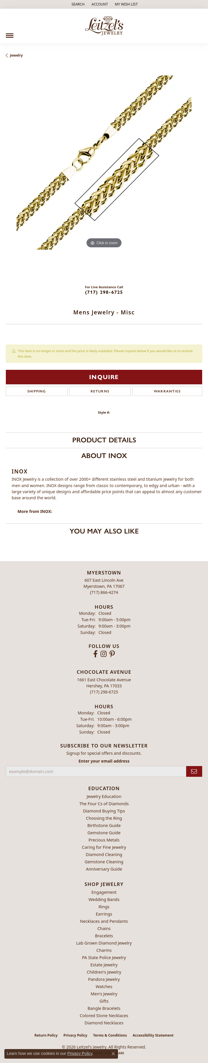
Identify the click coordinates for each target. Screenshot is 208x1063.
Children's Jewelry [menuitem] (104, 972)
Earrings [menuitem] (104, 914)
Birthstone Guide (104, 825)
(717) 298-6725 (104, 292)
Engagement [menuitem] (104, 892)
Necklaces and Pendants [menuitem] (104, 921)
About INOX (104, 455)
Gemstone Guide (104, 832)
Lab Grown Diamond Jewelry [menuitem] (104, 943)
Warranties (167, 391)
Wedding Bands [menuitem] (104, 899)
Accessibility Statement (153, 1035)
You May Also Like (104, 531)
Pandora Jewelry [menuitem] (104, 979)
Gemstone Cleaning (104, 861)
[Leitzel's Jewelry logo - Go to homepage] (104, 26)
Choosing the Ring (104, 818)
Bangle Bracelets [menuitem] (104, 1008)
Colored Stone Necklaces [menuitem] (104, 1015)
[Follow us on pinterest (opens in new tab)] (112, 654)
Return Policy (46, 1035)
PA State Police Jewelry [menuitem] (104, 957)
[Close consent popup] (113, 1053)
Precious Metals (104, 840)
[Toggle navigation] (9, 33)
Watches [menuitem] (104, 986)
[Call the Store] (104, 592)
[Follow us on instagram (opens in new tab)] (104, 654)
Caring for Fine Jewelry (104, 847)
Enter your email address (103, 761)
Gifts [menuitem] (103, 1001)
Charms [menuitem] (104, 950)
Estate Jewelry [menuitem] (103, 964)
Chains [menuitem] (104, 928)
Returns (100, 391)
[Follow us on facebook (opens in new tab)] (95, 654)
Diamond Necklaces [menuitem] (103, 1023)
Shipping (36, 391)
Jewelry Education (104, 796)
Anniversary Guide (104, 869)
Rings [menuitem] (103, 906)
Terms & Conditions (110, 1035)
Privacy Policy (75, 1035)
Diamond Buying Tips (104, 811)
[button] (77, 4)
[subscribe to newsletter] (194, 771)
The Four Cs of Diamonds (104, 803)
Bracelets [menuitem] (104, 935)
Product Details (104, 440)
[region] (104, 173)
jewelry (16, 55)
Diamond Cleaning (104, 854)
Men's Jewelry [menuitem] (104, 994)
